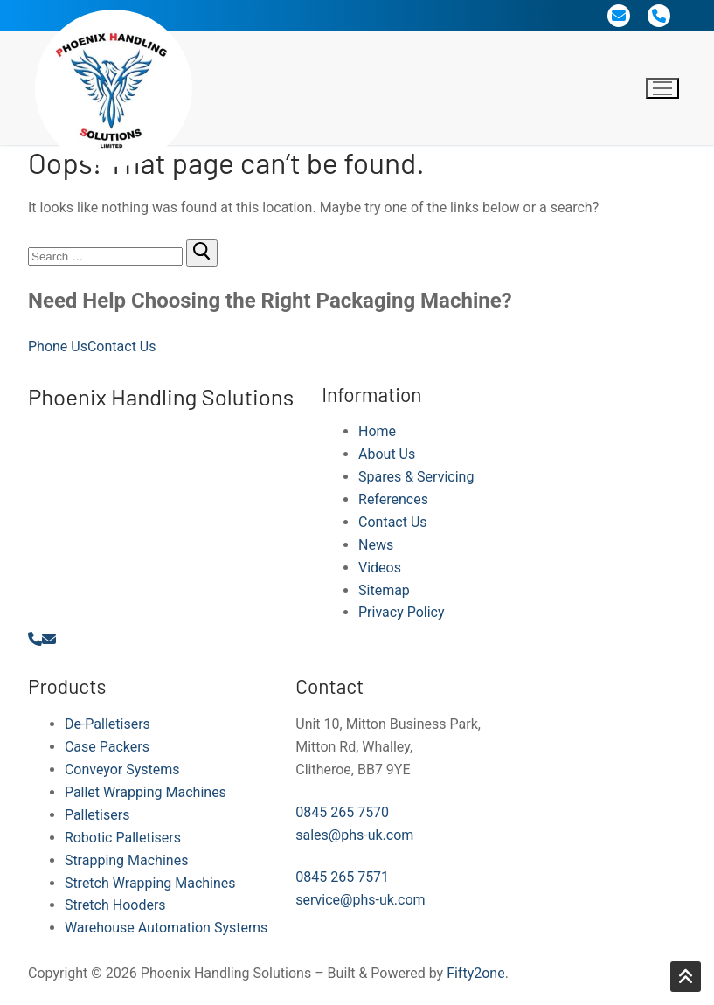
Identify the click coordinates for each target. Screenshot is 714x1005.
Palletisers (97, 815)
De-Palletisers (107, 724)
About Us (386, 454)
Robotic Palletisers (123, 837)
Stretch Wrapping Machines (150, 883)
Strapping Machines (127, 860)
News (375, 545)
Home (377, 431)
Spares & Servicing (416, 476)
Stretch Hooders (115, 905)
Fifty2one (476, 973)
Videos (379, 567)
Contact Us (121, 346)
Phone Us (57, 346)
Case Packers (107, 746)
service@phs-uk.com (360, 899)
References (393, 499)
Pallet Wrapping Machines (145, 792)
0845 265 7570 (342, 812)
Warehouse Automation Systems (166, 927)
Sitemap (384, 590)
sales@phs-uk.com (354, 835)
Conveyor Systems (122, 769)
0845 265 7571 (342, 877)
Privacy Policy (401, 612)
